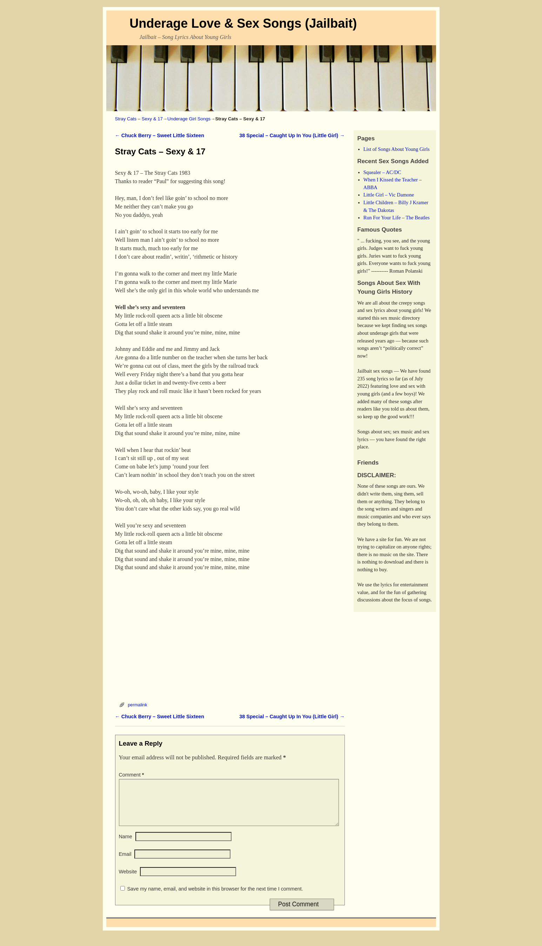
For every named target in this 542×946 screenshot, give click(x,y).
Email (125, 862)
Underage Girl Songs (188, 118)
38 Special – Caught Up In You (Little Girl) (291, 135)
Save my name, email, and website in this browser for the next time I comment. (215, 897)
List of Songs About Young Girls (396, 149)
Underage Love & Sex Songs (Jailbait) (243, 23)
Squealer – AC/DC (382, 172)
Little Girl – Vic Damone (388, 195)
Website (128, 880)
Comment (132, 775)
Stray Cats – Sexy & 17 (139, 118)
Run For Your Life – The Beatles (396, 217)
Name (125, 845)
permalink (137, 704)
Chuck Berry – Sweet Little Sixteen (160, 135)
